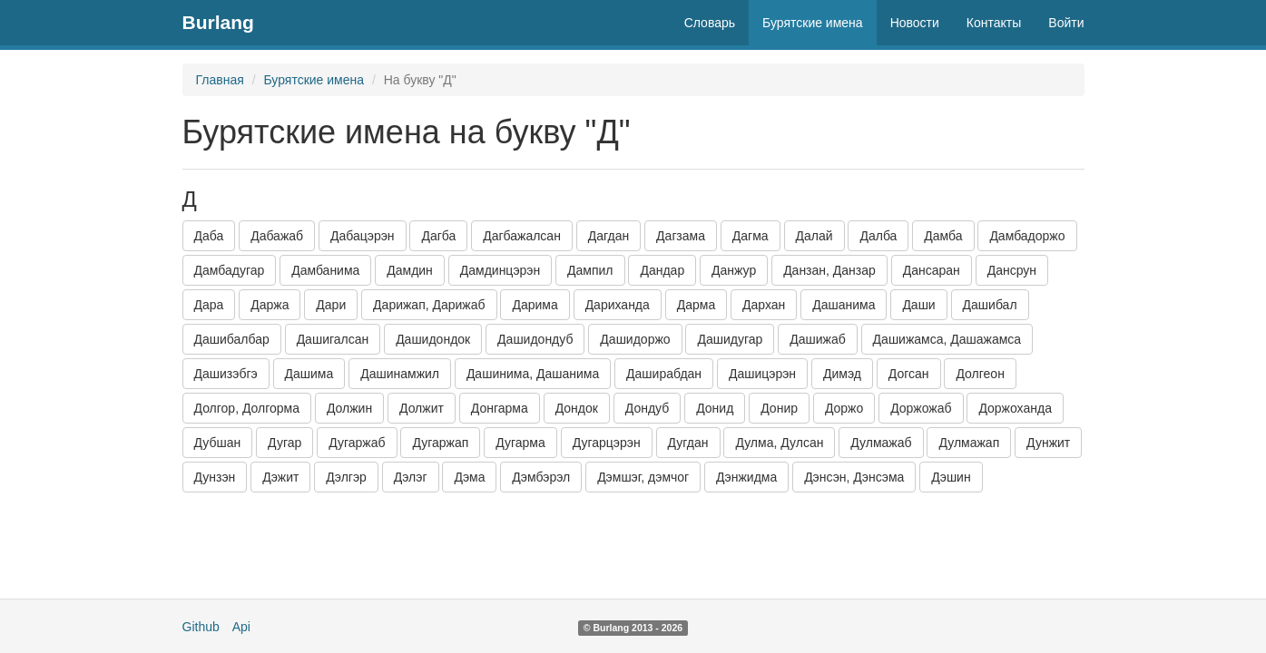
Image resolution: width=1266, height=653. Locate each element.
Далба (878, 236)
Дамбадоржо (1027, 236)
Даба (209, 236)
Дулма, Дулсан (779, 442)
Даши (918, 304)
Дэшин (950, 477)
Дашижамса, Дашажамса (947, 339)
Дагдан (608, 236)
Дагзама (680, 236)
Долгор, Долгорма (247, 408)
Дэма (469, 477)
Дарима (534, 304)
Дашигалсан (333, 339)
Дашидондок (433, 339)
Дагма (750, 236)
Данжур (734, 270)
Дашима (309, 373)
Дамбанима (325, 270)
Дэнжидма (746, 477)
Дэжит (280, 477)
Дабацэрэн (362, 236)
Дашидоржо (635, 339)
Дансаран (931, 270)
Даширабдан (664, 373)
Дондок (576, 408)
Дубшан (217, 442)
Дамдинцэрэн (500, 270)
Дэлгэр (346, 477)
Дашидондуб (535, 339)
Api (241, 626)
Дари (331, 304)
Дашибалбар (232, 339)
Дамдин (410, 270)
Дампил (590, 270)
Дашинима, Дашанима (532, 373)
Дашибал (990, 304)
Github (201, 626)
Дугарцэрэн (607, 442)
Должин (349, 408)
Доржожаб (920, 408)
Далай (814, 236)
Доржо (844, 408)
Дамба (943, 236)
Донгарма (499, 408)
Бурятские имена (812, 22)
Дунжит (1048, 442)
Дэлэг (410, 477)
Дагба (438, 236)
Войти (1066, 22)
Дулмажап (968, 442)
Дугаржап (440, 442)
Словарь (709, 22)
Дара (209, 304)
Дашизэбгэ (226, 373)
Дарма (696, 304)
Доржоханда (1015, 408)
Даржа (269, 304)
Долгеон (980, 373)
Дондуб (647, 408)
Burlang (218, 22)
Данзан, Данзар (829, 270)
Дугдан (688, 442)
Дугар (284, 442)
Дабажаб (276, 236)
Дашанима (843, 304)
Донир (779, 408)
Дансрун (1011, 270)
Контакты (994, 22)
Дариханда (617, 304)
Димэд (842, 373)
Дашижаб (818, 339)
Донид (714, 408)
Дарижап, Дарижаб (429, 304)
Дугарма (520, 442)
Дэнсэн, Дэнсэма (854, 477)
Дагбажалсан (522, 236)
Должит (421, 408)
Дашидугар (729, 339)
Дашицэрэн (762, 373)
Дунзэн (215, 477)
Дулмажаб (880, 442)
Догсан (908, 373)
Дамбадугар (229, 270)
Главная (220, 80)
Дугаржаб (357, 442)
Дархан (763, 304)
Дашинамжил (399, 373)
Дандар (662, 270)
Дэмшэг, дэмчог (643, 477)
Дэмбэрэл (541, 477)
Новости (914, 22)
